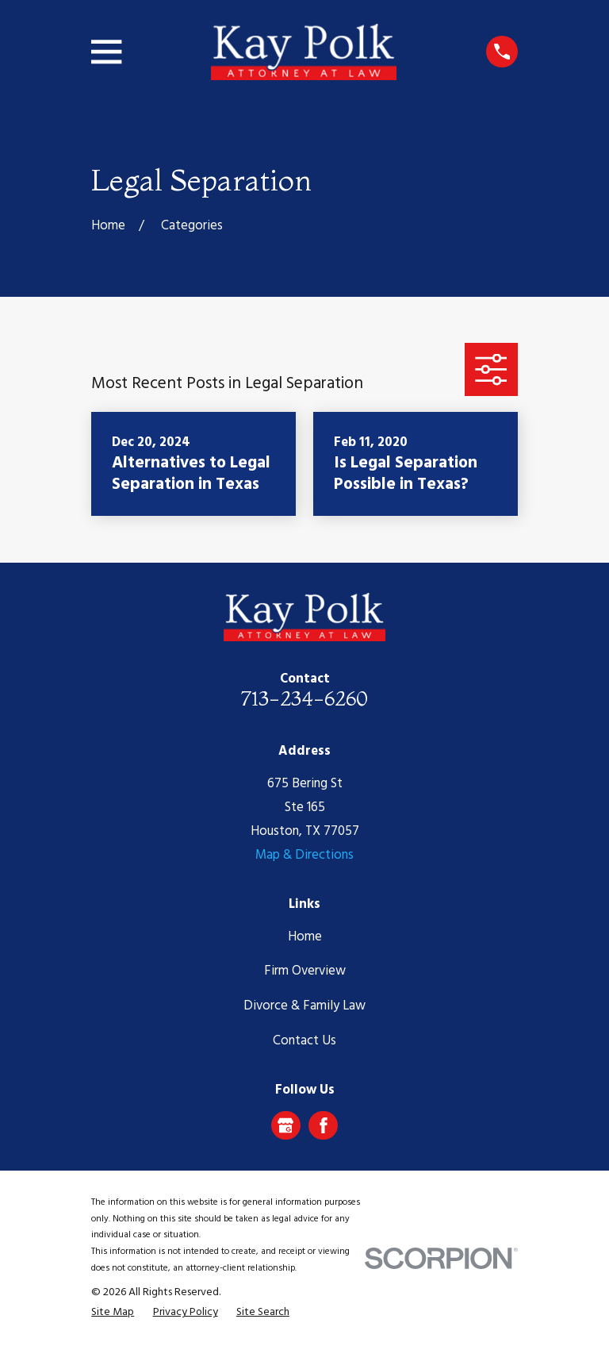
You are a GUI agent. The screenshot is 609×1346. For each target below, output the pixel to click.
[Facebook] (323, 1125)
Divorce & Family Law (304, 1006)
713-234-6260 (304, 698)
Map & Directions (304, 855)
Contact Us (304, 1041)
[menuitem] (112, 1312)
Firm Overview (305, 971)
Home (305, 937)
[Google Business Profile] (285, 1125)
